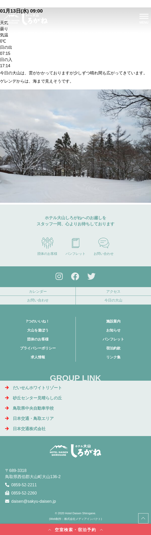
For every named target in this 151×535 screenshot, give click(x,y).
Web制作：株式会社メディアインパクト (75, 518)
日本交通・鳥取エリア (29, 418)
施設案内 (113, 321)
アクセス (113, 291)
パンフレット (75, 246)
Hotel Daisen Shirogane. (80, 513)
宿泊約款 (113, 348)
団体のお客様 (47, 246)
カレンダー (38, 291)
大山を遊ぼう (38, 330)
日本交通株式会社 (25, 429)
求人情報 (38, 357)
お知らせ (113, 330)
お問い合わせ (104, 246)
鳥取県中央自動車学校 (29, 408)
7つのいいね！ (38, 321)
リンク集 (113, 357)
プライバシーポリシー (38, 348)
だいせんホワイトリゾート (33, 388)
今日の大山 (113, 300)
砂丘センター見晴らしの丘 (33, 398)
